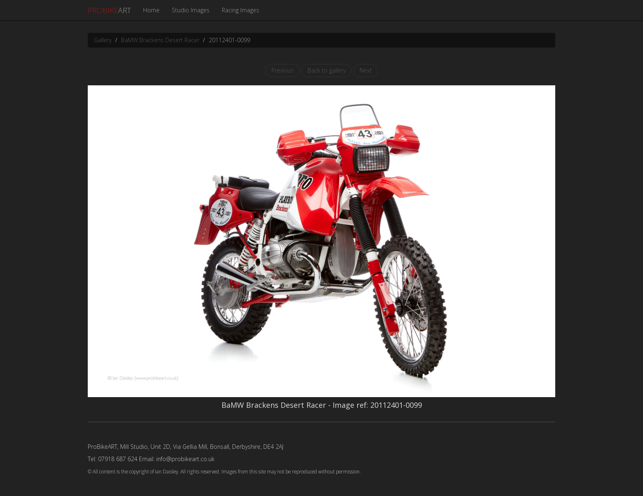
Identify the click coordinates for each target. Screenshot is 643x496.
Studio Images (191, 10)
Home (151, 10)
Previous (282, 70)
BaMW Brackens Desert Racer (160, 40)
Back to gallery (327, 70)
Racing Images (240, 10)
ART (109, 10)
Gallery (103, 40)
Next (366, 70)
